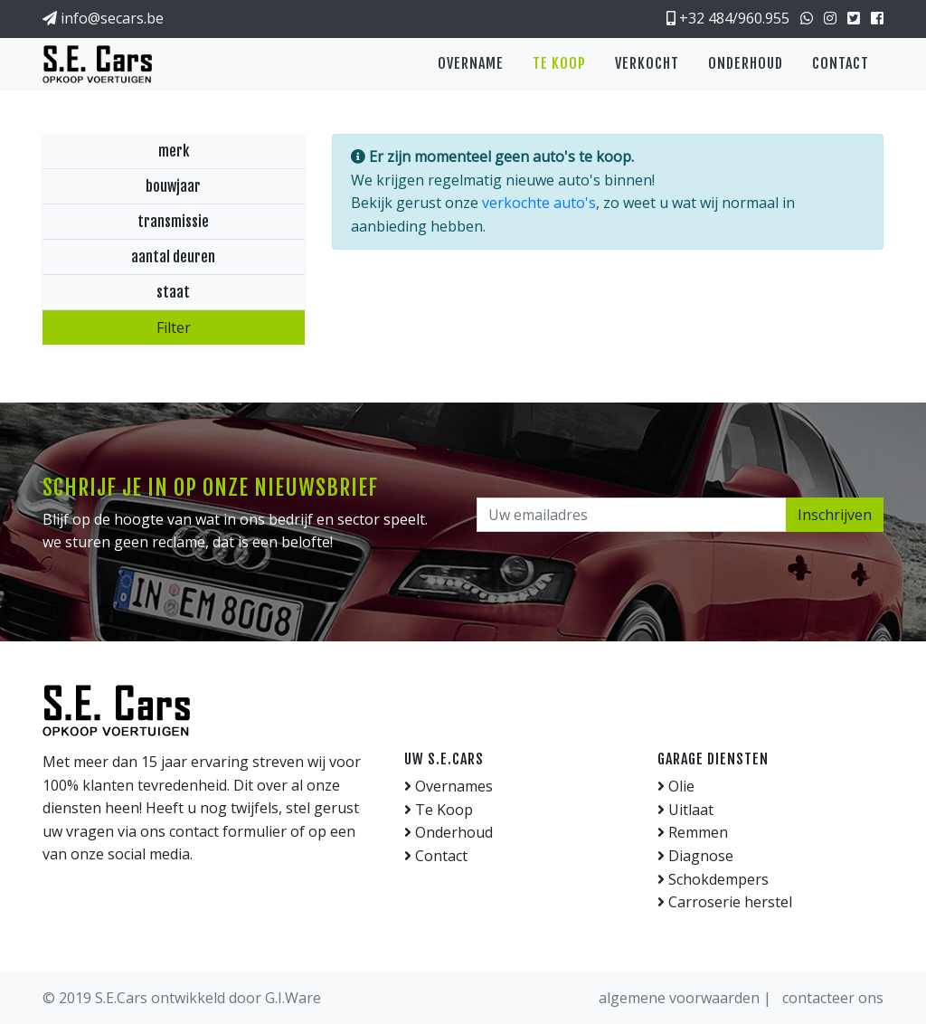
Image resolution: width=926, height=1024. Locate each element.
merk (173, 151)
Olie (675, 786)
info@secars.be (103, 18)
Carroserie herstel (724, 902)
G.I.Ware (293, 998)
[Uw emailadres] (632, 515)
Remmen (692, 832)
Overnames (448, 786)
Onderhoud (745, 63)
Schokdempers (713, 879)
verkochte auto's (539, 203)
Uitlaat (685, 810)
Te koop (559, 63)
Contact (840, 63)
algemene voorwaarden (681, 998)
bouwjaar (173, 186)
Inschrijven (835, 515)
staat (173, 292)
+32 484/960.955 (727, 18)
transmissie (173, 222)
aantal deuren (173, 257)
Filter (173, 327)
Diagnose (695, 856)
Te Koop (438, 810)
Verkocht (647, 63)
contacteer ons (832, 998)
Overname (471, 63)
